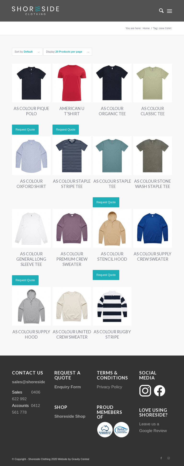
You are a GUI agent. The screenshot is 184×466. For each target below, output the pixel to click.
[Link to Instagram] (168, 458)
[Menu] (169, 10)
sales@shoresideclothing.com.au (44, 382)
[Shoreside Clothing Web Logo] (35, 11)
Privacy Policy (109, 387)
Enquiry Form (67, 387)
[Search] (159, 11)
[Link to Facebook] (161, 458)
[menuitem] (159, 11)
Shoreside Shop (69, 416)
